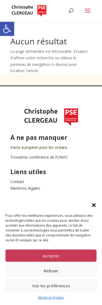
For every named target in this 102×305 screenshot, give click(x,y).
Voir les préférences (51, 285)
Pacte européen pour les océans (38, 147)
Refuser (51, 270)
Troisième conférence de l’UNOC (39, 157)
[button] (7, 29)
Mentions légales (51, 297)
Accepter (51, 255)
